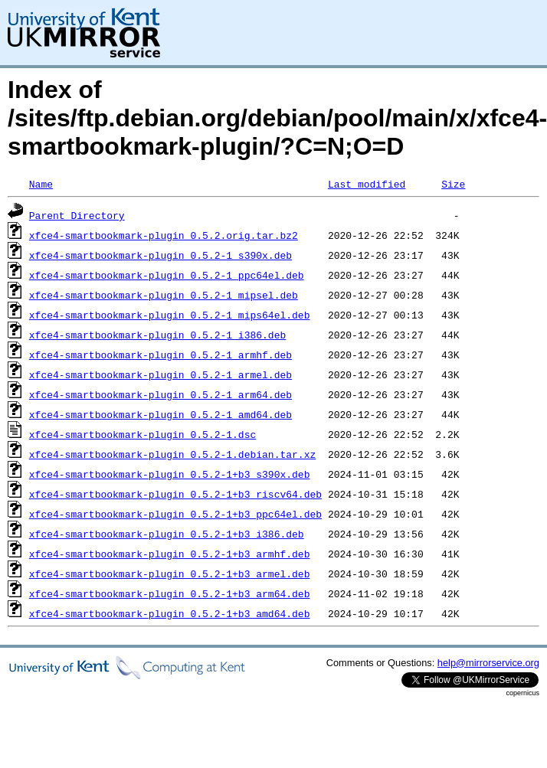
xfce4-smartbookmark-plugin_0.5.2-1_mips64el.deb (169, 315)
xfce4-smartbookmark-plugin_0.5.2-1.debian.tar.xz (172, 454)
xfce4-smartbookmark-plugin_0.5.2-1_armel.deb (160, 374)
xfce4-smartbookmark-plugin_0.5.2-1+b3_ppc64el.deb (175, 514)
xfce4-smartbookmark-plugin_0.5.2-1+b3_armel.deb (169, 573)
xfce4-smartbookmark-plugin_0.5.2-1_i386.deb (157, 335)
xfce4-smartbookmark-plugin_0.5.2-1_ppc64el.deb (166, 275)
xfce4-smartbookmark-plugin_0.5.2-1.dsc (142, 434)
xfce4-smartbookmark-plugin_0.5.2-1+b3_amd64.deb (169, 613)
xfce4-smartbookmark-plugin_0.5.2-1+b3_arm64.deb (169, 593)
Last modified (366, 184)
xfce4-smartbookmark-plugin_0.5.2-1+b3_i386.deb (166, 534)
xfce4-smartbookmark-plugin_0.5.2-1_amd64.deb (160, 414)
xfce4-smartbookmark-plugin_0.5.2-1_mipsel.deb (163, 295)
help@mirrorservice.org (488, 662)
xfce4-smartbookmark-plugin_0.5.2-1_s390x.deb (160, 255)
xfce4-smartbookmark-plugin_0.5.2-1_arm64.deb (160, 394)
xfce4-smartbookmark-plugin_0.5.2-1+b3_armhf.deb (169, 553)
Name (41, 184)
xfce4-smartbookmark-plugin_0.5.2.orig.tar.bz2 (163, 235)
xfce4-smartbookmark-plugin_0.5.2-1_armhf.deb (160, 354)
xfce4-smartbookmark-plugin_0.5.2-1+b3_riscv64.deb (175, 494)
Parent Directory (77, 215)
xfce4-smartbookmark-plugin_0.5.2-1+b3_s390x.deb (169, 474)
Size (453, 184)
